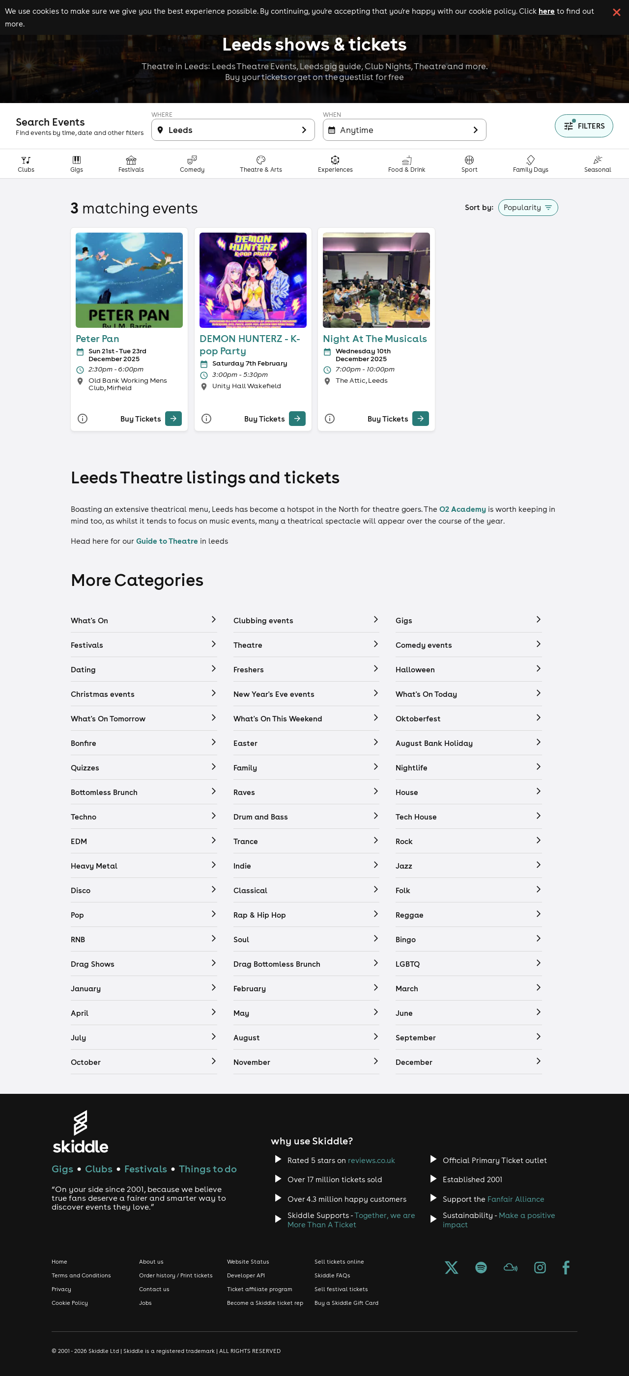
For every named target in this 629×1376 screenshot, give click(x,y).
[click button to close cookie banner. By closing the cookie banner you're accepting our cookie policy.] (616, 12)
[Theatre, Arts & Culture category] (261, 163)
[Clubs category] (26, 163)
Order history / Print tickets (176, 1275)
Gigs (62, 1169)
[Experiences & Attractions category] (335, 163)
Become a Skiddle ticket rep (265, 1302)
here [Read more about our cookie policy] (547, 11)
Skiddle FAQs (332, 1275)
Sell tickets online (339, 1261)
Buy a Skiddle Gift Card (346, 1302)
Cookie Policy (70, 1302)
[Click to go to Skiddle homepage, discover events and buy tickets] (80, 1131)
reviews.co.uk (371, 1160)
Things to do (208, 1169)
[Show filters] (584, 125)
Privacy (61, 1289)
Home (59, 1261)
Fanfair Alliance (515, 1199)
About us (151, 1261)
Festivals (145, 1169)
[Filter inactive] (233, 130)
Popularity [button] (522, 207)
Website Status (248, 1261)
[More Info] (82, 418)
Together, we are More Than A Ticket (351, 1220)
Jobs (145, 1302)
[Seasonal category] (598, 163)
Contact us (154, 1289)
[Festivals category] (131, 163)
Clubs (99, 1169)
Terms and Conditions (81, 1275)
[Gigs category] (77, 163)
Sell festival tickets (341, 1289)
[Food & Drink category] (407, 163)
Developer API (246, 1275)
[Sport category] (470, 163)
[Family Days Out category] (531, 163)
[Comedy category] (192, 163)
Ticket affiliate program (259, 1289)
